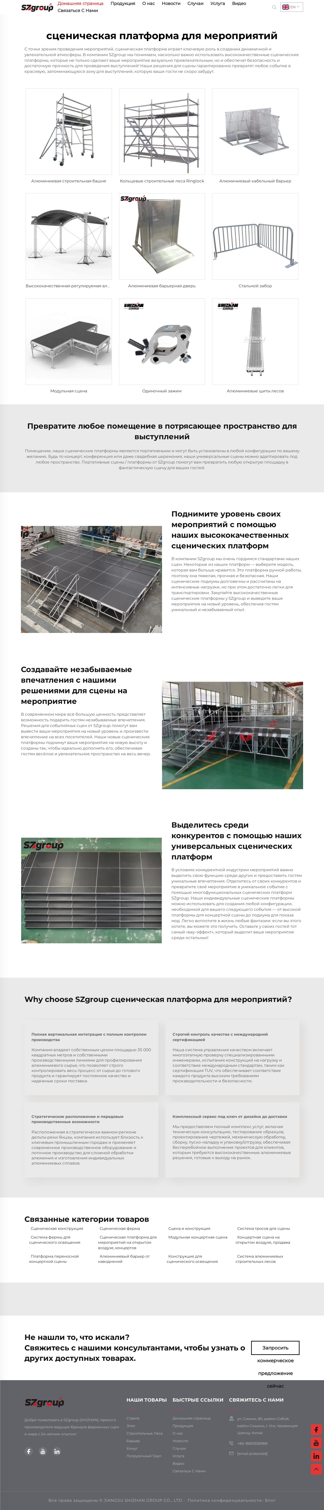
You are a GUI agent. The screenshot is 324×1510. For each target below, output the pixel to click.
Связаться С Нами (78, 10)
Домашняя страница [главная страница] (80, 3)
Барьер (133, 1441)
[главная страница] (37, 6)
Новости (171, 3)
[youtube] (43, 1451)
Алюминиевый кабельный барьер (255, 181)
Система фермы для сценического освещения (54, 1240)
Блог (270, 1500)
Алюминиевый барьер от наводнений (124, 1259)
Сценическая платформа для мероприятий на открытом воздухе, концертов (127, 1242)
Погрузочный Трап (143, 1456)
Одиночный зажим (162, 391)
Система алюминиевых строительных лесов (259, 1259)
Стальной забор (255, 285)
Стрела (132, 1418)
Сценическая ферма (120, 1228)
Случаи (195, 3)
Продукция (123, 3)
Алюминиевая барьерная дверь (162, 285)
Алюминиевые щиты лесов (255, 391)
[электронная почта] (252, 1453)
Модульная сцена (68, 391)
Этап (130, 1426)
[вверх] (316, 1469)
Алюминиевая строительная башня (68, 181)
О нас (148, 3)
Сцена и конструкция (189, 1228)
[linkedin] (57, 1451)
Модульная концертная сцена (197, 1237)
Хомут (132, 1448)
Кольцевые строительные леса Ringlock (162, 181)
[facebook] (28, 1451)
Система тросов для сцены (263, 1228)
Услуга (217, 3)
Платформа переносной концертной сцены (54, 1259)
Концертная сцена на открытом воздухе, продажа (263, 1240)
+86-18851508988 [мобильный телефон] (252, 1443)
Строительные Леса (144, 1433)
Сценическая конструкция (57, 1228)
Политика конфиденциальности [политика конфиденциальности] (225, 1500)
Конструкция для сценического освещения (192, 1259)
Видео (239, 3)
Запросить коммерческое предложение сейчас (275, 1350)
